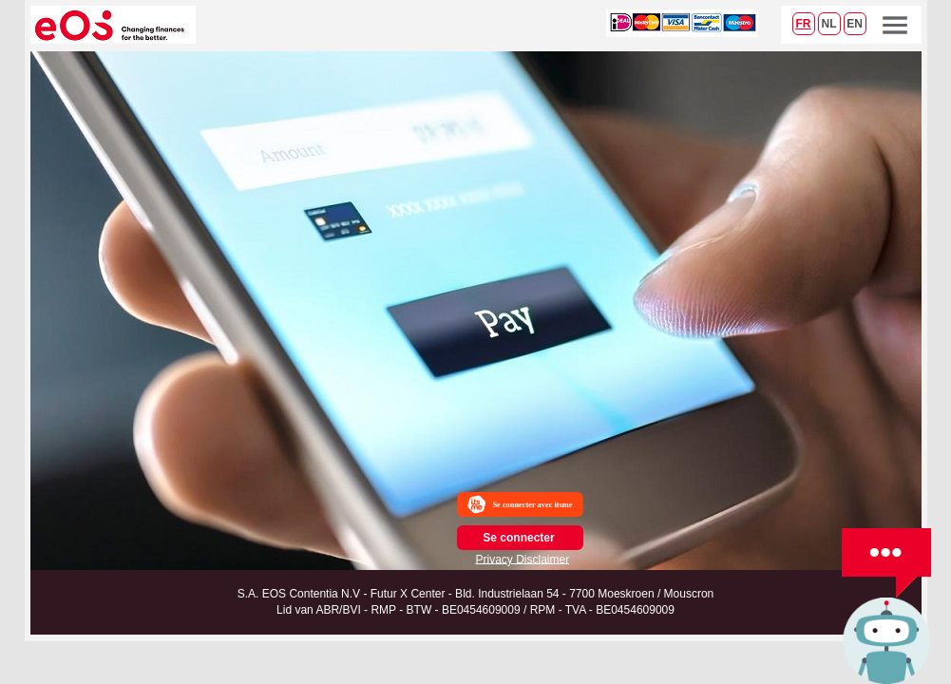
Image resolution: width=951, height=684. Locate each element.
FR (803, 23)
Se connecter (518, 537)
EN (854, 23)
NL (829, 23)
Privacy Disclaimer (523, 558)
